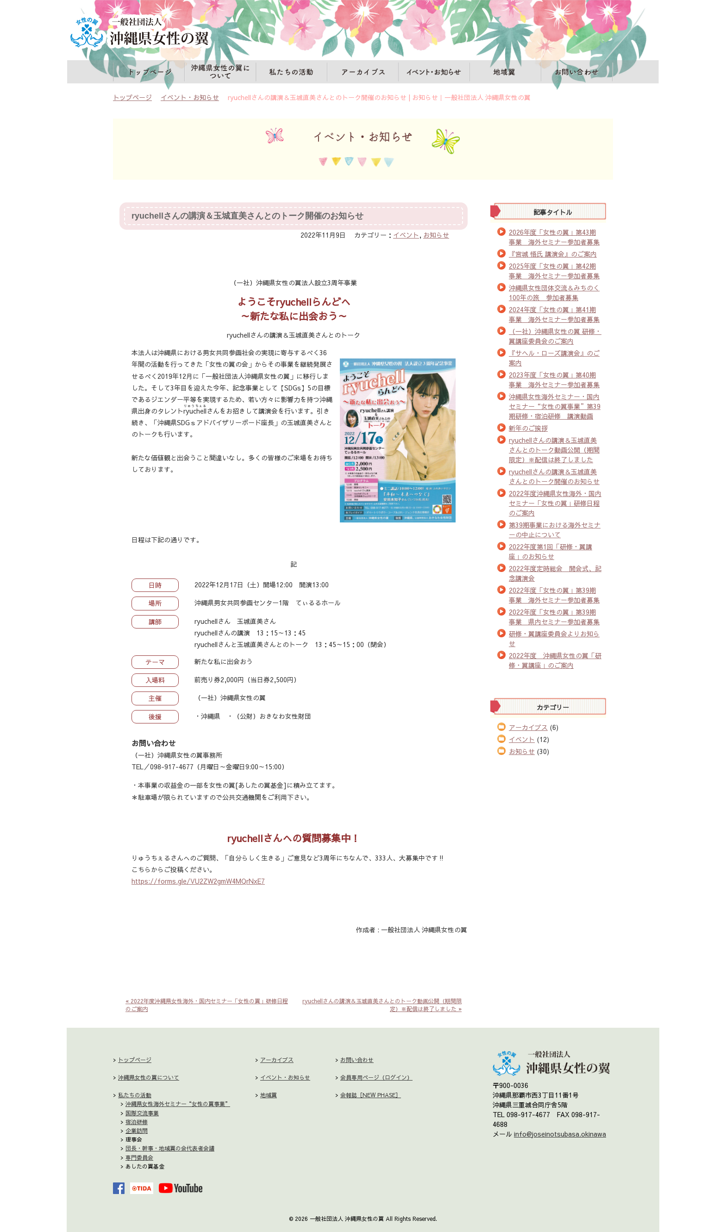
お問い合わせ (577, 72)
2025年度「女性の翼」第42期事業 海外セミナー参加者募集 (554, 270)
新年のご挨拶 (528, 428)
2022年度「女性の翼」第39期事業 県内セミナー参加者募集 (554, 616)
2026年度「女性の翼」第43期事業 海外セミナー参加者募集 (554, 236)
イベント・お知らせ (435, 72)
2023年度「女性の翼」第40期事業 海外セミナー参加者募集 (554, 379)
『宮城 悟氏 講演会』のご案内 (553, 253)
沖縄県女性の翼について (220, 72)
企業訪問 (136, 1130)
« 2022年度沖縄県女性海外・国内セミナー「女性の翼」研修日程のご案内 (206, 1004)
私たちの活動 (291, 72)
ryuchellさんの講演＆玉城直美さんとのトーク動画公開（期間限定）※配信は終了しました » (382, 1004)
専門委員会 (139, 1157)
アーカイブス (363, 72)
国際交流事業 (142, 1113)
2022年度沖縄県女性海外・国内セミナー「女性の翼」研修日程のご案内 (555, 503)
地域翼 (505, 72)
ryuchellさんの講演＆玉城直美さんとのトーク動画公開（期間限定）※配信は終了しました (554, 449)
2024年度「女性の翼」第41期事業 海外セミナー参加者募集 (554, 314)
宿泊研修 (136, 1121)
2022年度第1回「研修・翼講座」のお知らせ (550, 551)
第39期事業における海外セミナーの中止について (555, 529)
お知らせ (436, 234)
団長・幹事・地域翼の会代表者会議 (169, 1148)
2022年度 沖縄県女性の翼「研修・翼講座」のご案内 (555, 660)
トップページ (149, 72)
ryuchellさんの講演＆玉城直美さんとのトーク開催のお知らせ (247, 215)
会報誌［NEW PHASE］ (370, 1095)
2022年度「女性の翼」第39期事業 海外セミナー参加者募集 (554, 594)
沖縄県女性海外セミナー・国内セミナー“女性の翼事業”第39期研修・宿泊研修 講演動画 (555, 406)
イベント (406, 234)
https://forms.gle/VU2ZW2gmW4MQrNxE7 (198, 881)
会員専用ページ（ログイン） (376, 1077)
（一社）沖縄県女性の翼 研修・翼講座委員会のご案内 (555, 336)
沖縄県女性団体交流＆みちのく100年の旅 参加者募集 (554, 292)
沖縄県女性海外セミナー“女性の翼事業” (177, 1103)
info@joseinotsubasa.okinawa (560, 1133)
